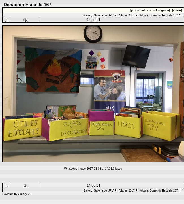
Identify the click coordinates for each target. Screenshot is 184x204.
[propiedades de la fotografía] (150, 10)
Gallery (22, 194)
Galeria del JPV (106, 15)
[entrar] (177, 10)
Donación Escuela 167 (165, 15)
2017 (133, 15)
